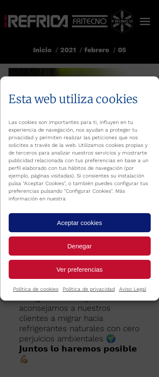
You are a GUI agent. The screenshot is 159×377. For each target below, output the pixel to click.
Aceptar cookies (79, 222)
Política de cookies (36, 289)
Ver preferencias (79, 269)
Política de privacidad (89, 289)
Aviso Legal (132, 289)
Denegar (79, 246)
